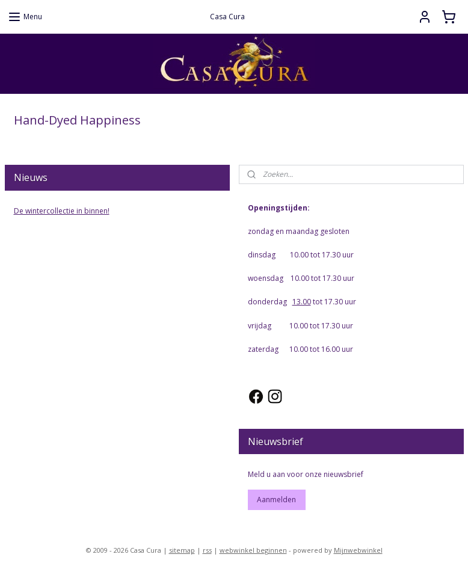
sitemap (182, 550)
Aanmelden (276, 499)
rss (207, 550)
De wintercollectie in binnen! (61, 211)
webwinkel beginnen (253, 550)
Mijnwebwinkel (358, 550)
